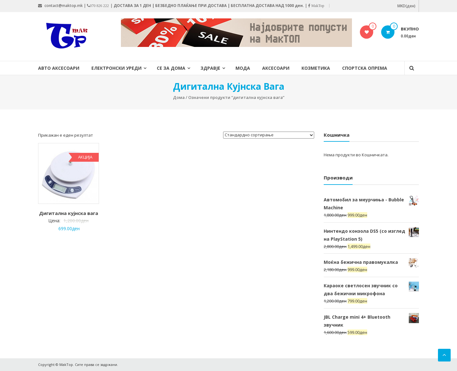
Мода (242, 68)
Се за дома (171, 68)
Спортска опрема (364, 68)
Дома (179, 97)
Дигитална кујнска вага (68, 213)
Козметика (315, 68)
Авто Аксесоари (58, 68)
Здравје (210, 68)
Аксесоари (275, 68)
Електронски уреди (116, 68)
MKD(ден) (406, 6)
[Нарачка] (268, 135)
